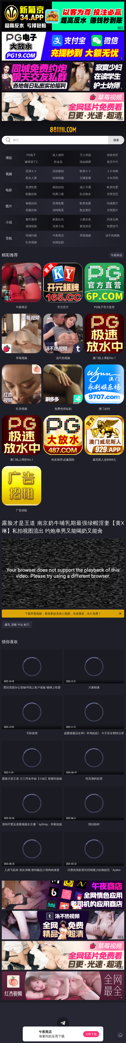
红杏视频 (31, 242)
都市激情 (31, 219)
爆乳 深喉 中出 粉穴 (17, 624)
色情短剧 (58, 242)
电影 (9, 190)
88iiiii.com (63, 130)
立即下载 (91, 1034)
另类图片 (112, 210)
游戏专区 (112, 155)
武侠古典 (112, 219)
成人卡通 (85, 187)
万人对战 (85, 155)
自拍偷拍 (58, 171)
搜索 (116, 140)
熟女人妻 (31, 178)
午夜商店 (58, 235)
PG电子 (31, 155)
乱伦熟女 (85, 194)
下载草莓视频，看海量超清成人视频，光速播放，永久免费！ (73, 613)
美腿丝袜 (31, 210)
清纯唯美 (58, 210)
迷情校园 (31, 226)
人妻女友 (85, 219)
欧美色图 (85, 203)
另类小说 (58, 226)
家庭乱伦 (58, 219)
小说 (9, 222)
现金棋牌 (85, 162)
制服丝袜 (31, 194)
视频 (9, 174)
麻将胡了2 (31, 162)
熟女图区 (85, 210)
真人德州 (58, 155)
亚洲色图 (58, 203)
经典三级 (58, 194)
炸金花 (58, 162)
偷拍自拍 (58, 187)
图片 (9, 206)
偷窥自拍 (31, 203)
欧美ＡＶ (85, 171)
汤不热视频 (112, 235)
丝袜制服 (58, 178)
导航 (9, 238)
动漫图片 (112, 203)
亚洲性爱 (31, 187)
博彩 (9, 158)
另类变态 (112, 194)
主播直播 (85, 178)
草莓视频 (85, 235)
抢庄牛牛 (112, 162)
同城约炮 (31, 235)
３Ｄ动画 (112, 171)
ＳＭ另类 (112, 178)
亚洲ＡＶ (31, 171)
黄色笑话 (85, 226)
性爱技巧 (112, 226)
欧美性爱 (112, 187)
